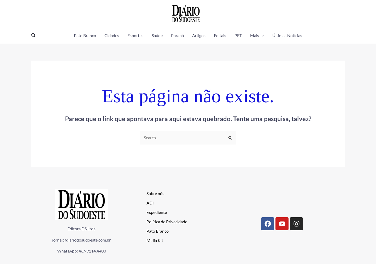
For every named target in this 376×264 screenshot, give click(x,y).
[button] (33, 35)
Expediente (156, 212)
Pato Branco (157, 230)
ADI (150, 202)
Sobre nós (155, 193)
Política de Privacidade (166, 221)
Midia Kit (154, 240)
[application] (261, 35)
